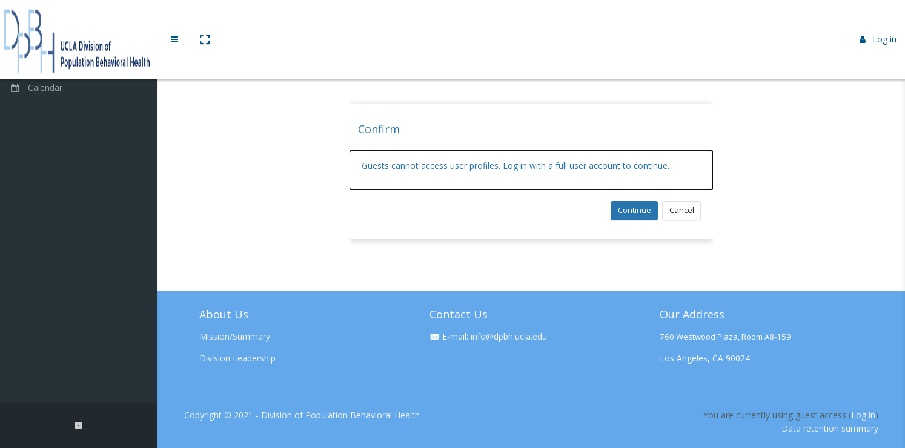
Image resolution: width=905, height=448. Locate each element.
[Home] (78, 56)
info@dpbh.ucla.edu (509, 336)
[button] (204, 20)
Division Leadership (237, 358)
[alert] (531, 170)
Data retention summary (829, 428)
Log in (878, 19)
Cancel (681, 210)
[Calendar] (78, 89)
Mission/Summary (234, 336)
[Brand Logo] (78, 20)
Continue (634, 210)
